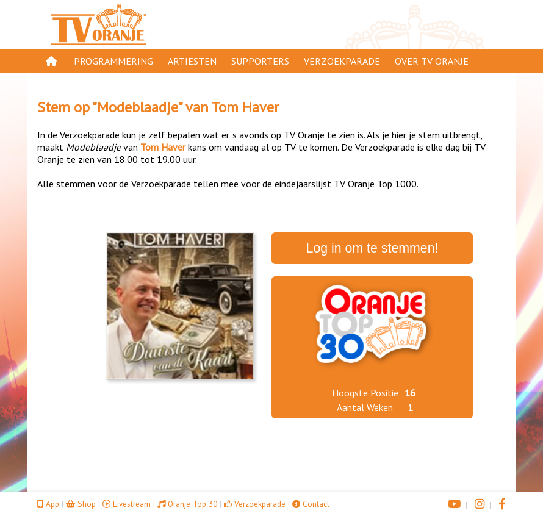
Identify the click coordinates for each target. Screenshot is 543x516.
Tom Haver (245, 107)
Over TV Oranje (432, 61)
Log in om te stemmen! (372, 248)
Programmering (113, 61)
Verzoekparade (342, 61)
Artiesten (192, 61)
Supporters (260, 61)
